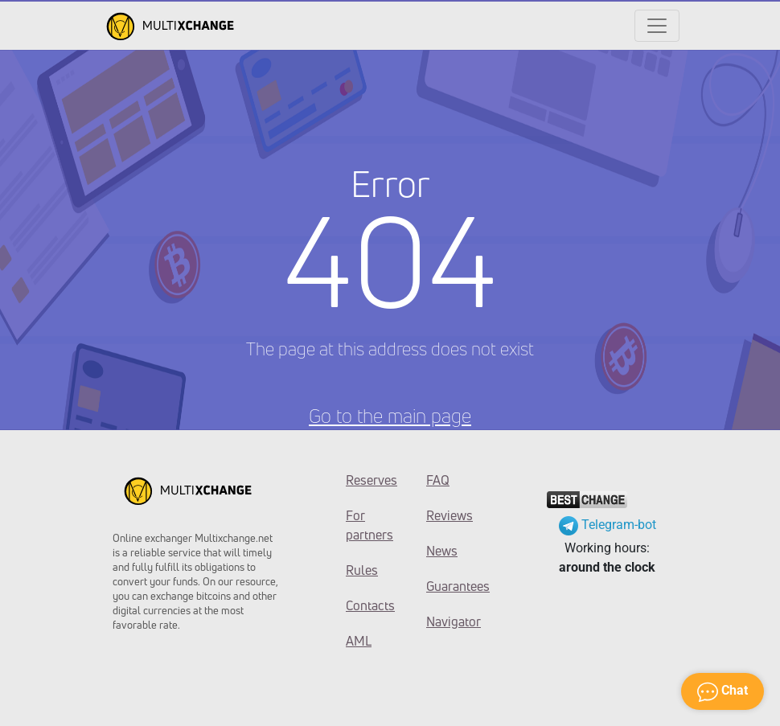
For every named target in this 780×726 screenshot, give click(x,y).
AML (359, 641)
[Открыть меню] (656, 26)
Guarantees (454, 586)
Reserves (371, 480)
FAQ (438, 480)
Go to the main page (390, 416)
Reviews (449, 515)
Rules (362, 570)
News (442, 551)
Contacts (370, 605)
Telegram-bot (607, 524)
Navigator (453, 621)
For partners (369, 525)
